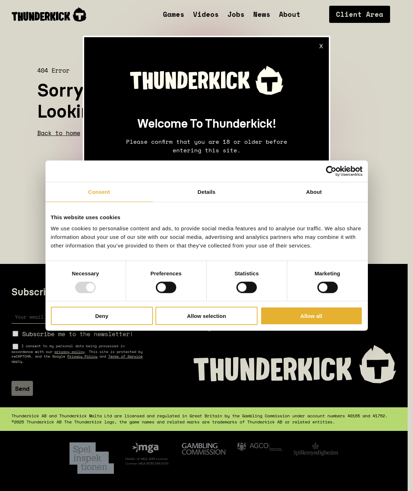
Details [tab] (207, 191)
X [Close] (321, 45)
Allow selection (206, 316)
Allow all (311, 316)
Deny (102, 316)
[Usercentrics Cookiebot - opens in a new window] (331, 171)
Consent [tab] (99, 191)
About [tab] (314, 191)
